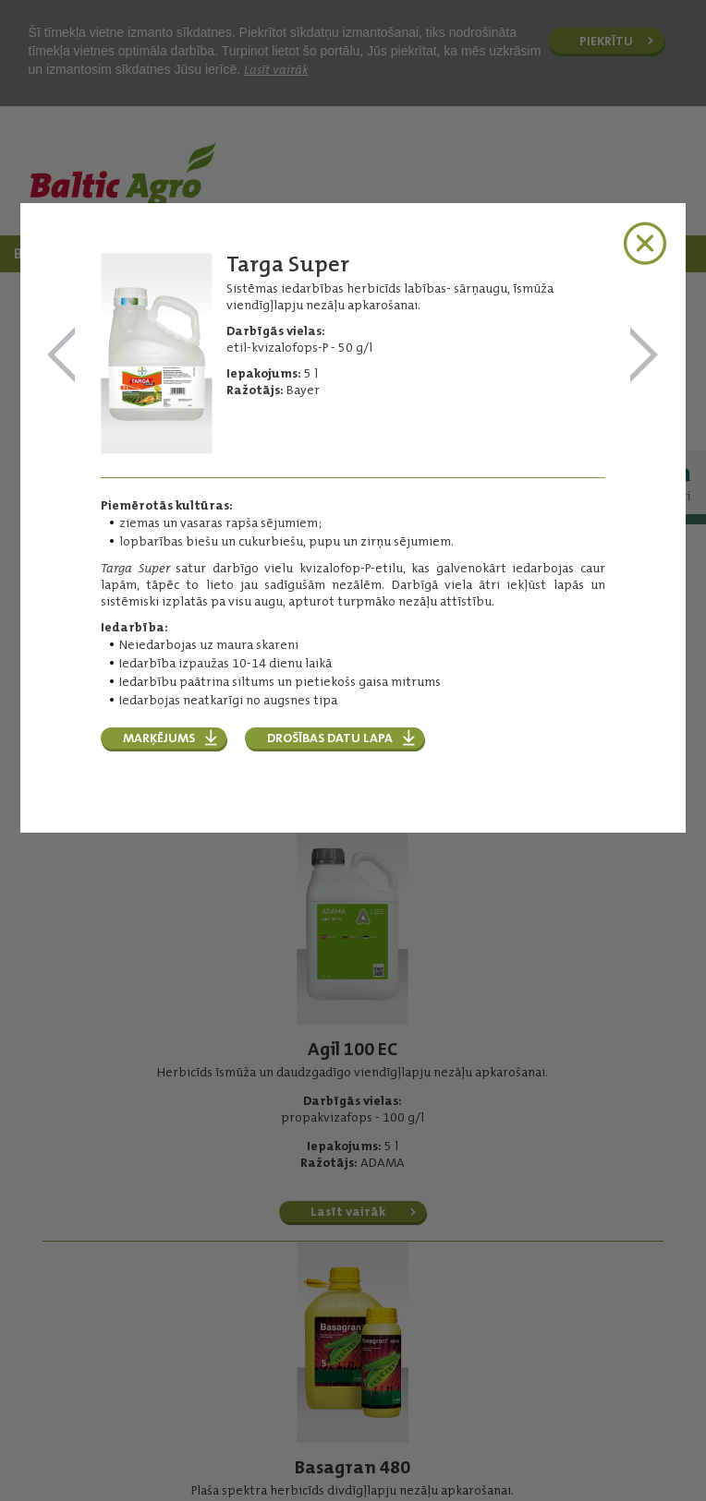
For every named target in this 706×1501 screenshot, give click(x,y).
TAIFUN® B (62, 356)
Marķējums (159, 737)
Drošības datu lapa (330, 737)
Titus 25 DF (644, 356)
